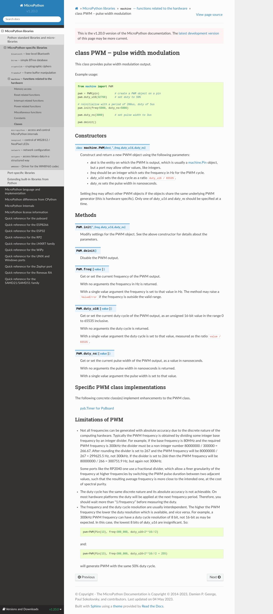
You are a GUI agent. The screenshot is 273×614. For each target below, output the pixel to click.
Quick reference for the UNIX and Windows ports (27, 258)
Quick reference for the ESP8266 (26, 224)
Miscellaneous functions (27, 112)
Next (215, 577)
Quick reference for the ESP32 (25, 231)
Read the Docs (152, 606)
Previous (86, 577)
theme (117, 606)
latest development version (199, 33)
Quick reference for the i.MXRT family (30, 243)
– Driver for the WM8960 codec (35, 166)
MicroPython (33, 5)
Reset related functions (27, 95)
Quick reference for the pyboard (26, 218)
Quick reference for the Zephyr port (28, 266)
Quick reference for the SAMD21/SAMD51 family (22, 281)
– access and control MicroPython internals (30, 132)
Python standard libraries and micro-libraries (31, 39)
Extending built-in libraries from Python (28, 181)
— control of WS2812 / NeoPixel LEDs (30, 142)
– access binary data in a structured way (30, 158)
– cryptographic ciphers (31, 66)
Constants (19, 118)
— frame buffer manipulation (33, 73)
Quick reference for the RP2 (23, 237)
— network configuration (30, 150)
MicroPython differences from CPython (31, 199)
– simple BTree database (29, 60)
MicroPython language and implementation (22, 191)
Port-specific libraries (21, 173)
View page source (209, 14)
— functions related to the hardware (30, 80)
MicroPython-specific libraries (25, 48)
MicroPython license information (26, 212)
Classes (18, 124)
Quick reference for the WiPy (24, 250)
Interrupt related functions (29, 101)
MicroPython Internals (19, 206)
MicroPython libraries (17, 31)
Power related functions (27, 106)
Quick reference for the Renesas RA (28, 272)
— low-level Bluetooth (30, 54)
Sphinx (96, 606)
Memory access (22, 89)
